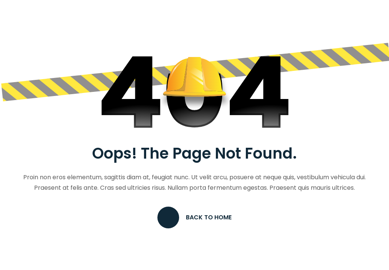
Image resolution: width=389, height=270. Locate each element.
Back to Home (194, 217)
